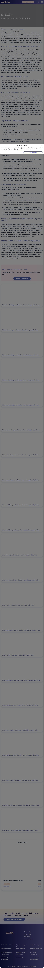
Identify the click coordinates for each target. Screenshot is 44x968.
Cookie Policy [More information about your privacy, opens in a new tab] (20, 149)
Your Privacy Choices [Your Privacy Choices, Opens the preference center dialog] (33, 152)
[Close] (42, 145)
